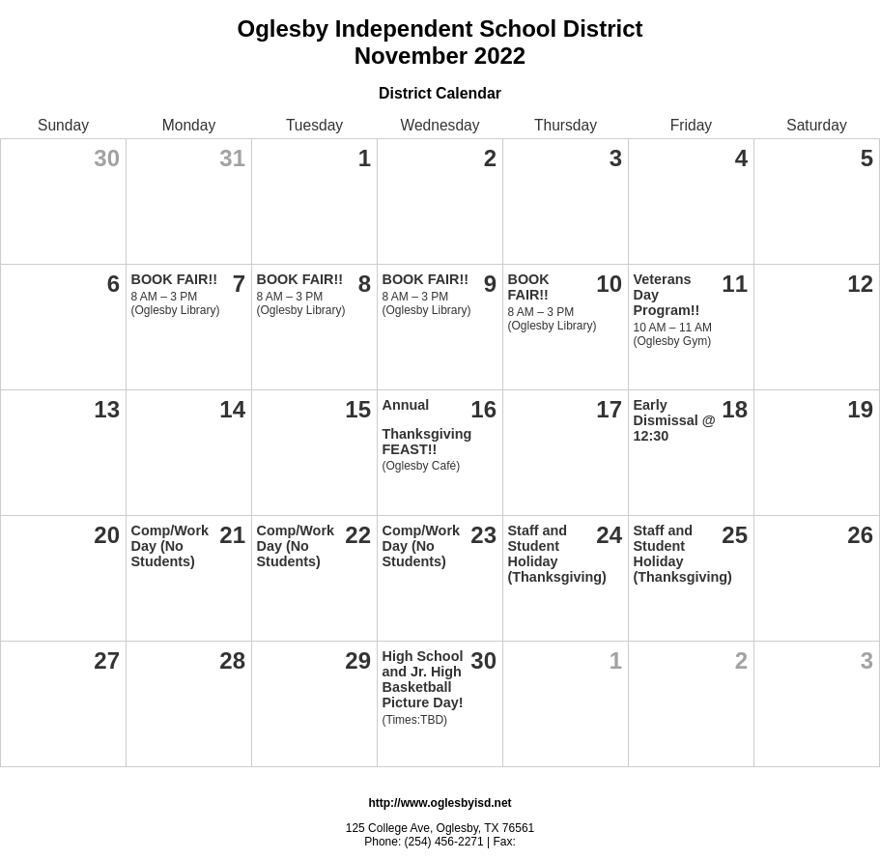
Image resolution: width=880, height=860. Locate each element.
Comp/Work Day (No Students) (170, 546)
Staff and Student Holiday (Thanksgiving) (557, 554)
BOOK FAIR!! (174, 279)
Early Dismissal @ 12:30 (675, 420)
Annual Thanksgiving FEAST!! (427, 427)
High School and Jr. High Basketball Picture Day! (423, 679)
